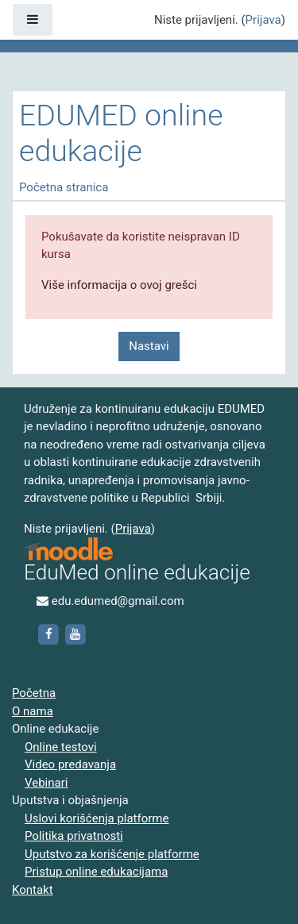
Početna (34, 693)
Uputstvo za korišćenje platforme (112, 854)
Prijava (263, 20)
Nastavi (148, 346)
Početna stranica (63, 187)
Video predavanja (70, 764)
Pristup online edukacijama (96, 871)
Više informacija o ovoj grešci (119, 285)
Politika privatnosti (74, 836)
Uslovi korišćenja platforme (96, 818)
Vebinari (46, 783)
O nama (32, 711)
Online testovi (61, 747)
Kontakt (32, 890)
